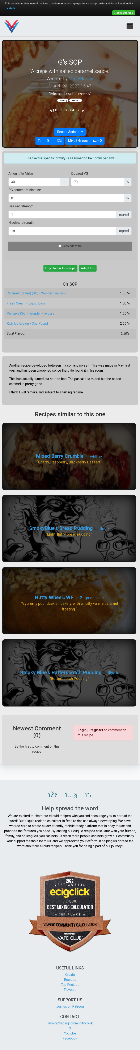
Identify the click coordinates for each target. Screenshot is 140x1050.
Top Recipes (70, 985)
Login (82, 730)
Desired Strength (20, 206)
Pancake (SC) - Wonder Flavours (30, 313)
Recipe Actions (68, 132)
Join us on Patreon (70, 1006)
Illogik (104, 528)
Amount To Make (20, 174)
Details (11, 7)
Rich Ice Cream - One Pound (27, 323)
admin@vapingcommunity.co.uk (70, 1023)
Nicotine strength (21, 223)
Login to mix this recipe (60, 268)
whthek (96, 456)
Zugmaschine (92, 597)
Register (96, 730)
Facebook (70, 1038)
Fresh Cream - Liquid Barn (26, 303)
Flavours (70, 990)
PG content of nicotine (24, 190)
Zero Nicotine (72, 246)
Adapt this (88, 268)
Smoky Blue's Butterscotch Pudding (61, 672)
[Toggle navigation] (130, 26)
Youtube (70, 1033)
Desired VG (79, 174)
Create (70, 975)
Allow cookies (123, 12)
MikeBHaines (81, 78)
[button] (53, 795)
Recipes (70, 980)
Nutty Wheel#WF (54, 597)
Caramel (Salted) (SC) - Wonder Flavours (36, 293)
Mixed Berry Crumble (60, 456)
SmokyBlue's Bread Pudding (61, 528)
